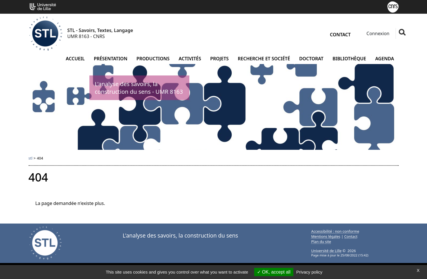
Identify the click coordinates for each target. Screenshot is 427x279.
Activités (190, 58)
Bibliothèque (349, 58)
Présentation (110, 58)
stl (31, 158)
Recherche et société (264, 58)
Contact (340, 34)
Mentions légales (325, 236)
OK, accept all (273, 272)
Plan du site (321, 241)
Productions (153, 58)
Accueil (75, 58)
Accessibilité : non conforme (335, 231)
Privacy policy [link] (309, 272)
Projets (219, 58)
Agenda (384, 58)
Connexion (377, 33)
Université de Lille (326, 250)
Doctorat (311, 58)
